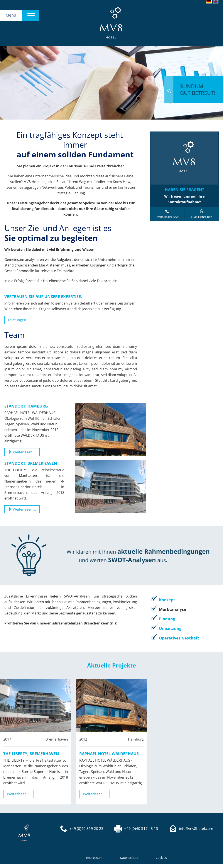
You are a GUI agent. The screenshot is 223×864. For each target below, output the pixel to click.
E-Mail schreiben (201, 217)
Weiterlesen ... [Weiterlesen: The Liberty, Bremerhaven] (22, 509)
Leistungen (17, 320)
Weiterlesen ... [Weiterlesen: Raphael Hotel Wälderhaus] (22, 452)
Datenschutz (129, 858)
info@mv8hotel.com (196, 829)
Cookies (161, 858)
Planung (167, 618)
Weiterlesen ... (18, 794)
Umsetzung (170, 628)
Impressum (94, 858)
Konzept (167, 599)
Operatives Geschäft (179, 638)
